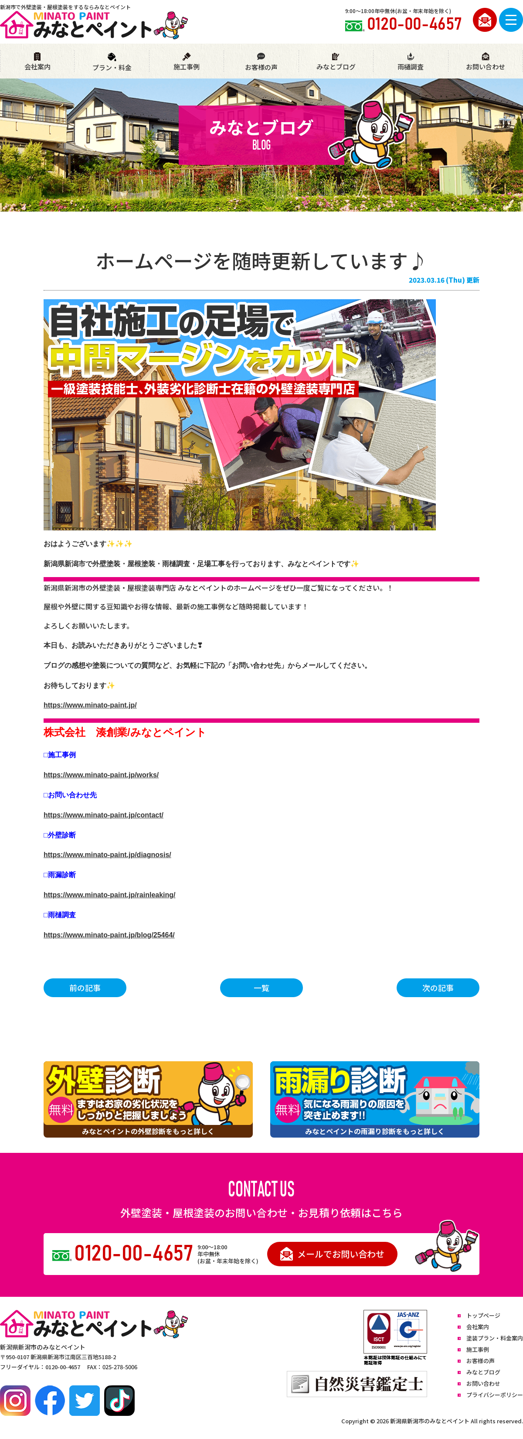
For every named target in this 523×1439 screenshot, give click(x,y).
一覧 (261, 987)
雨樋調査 (410, 61)
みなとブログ (336, 61)
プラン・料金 (112, 62)
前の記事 (85, 987)
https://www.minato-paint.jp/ (90, 705)
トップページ (483, 1315)
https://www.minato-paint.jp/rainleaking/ (110, 895)
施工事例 (186, 61)
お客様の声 (261, 62)
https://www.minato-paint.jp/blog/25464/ (109, 935)
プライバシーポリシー (494, 1395)
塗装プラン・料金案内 (494, 1338)
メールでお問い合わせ (332, 1254)
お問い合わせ (485, 61)
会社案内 (37, 61)
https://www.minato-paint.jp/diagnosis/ (107, 854)
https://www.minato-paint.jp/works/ (101, 775)
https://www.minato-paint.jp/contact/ (103, 815)
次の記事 (438, 987)
